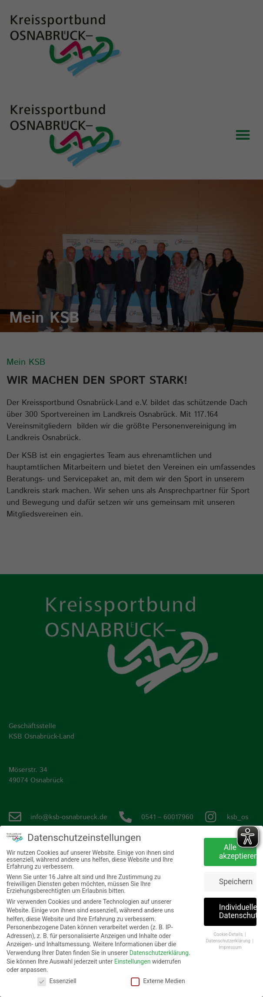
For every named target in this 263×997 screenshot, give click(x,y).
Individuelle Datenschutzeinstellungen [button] (237, 911)
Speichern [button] (236, 881)
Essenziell (57, 980)
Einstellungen (132, 961)
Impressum (230, 947)
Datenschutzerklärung (159, 952)
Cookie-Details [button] (228, 934)
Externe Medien (158, 980)
